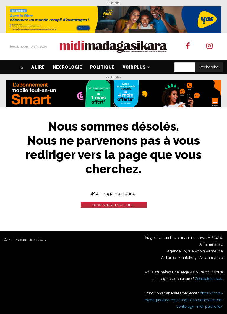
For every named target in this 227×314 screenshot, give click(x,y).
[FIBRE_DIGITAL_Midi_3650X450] (113, 19)
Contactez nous (208, 278)
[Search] (209, 67)
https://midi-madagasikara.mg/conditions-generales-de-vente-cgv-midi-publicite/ (183, 300)
